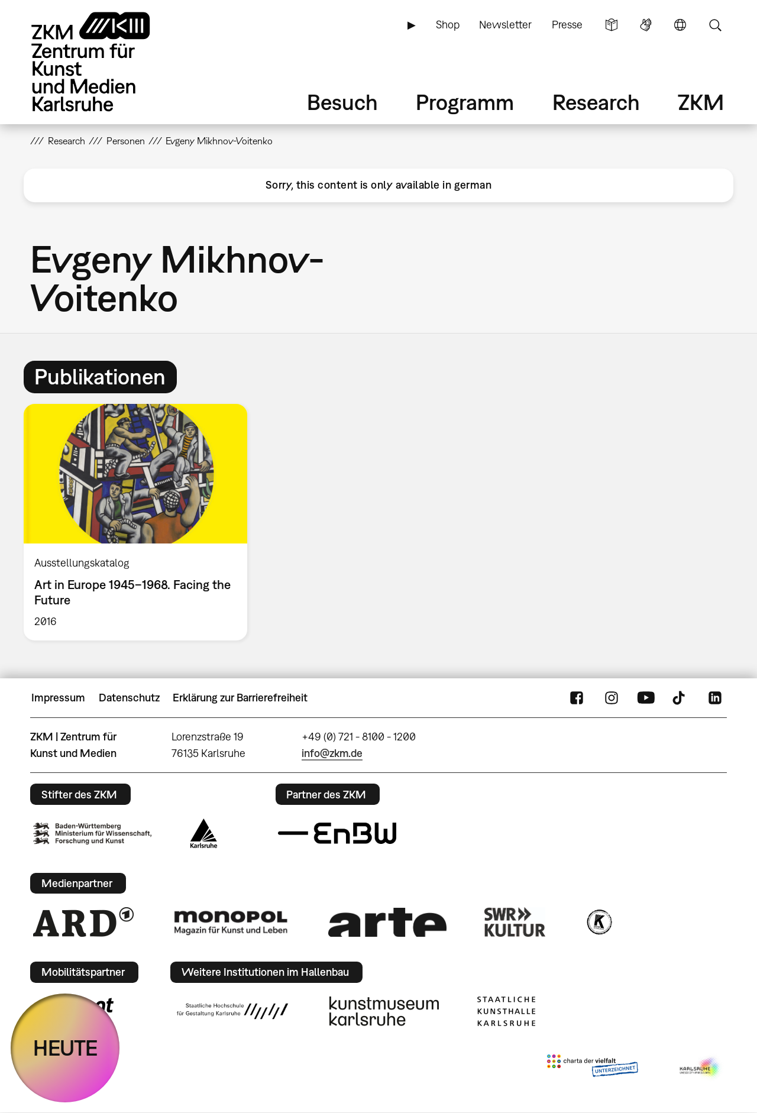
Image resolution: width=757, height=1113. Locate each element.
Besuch (342, 102)
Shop (448, 24)
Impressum (58, 697)
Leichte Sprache (611, 25)
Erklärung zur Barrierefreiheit (240, 697)
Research (596, 102)
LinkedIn (715, 698)
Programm (465, 102)
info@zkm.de (332, 753)
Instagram (611, 698)
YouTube (646, 698)
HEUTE (65, 1047)
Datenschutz (129, 697)
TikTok (680, 698)
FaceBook (576, 698)
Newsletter (505, 24)
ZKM (701, 102)
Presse (567, 24)
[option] (141, 522)
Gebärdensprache (646, 25)
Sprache (680, 25)
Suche (715, 25)
